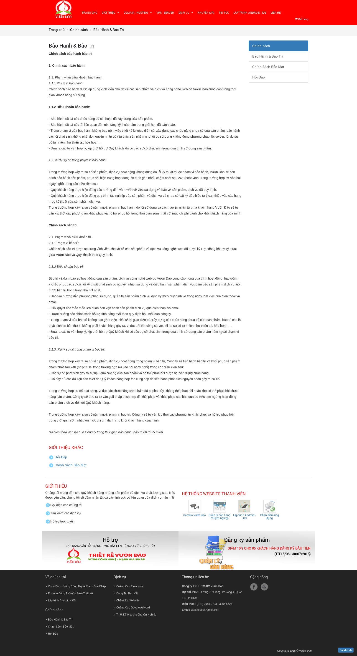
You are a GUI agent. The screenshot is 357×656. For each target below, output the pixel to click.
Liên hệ (276, 12)
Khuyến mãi (206, 12)
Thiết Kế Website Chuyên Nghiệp (136, 614)
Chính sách (261, 46)
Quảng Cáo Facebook (129, 586)
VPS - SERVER (165, 12)
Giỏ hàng (301, 19)
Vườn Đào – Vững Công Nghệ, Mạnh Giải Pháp (77, 586)
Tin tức (224, 12)
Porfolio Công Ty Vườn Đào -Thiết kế (70, 593)
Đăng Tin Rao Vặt (127, 593)
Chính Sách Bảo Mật (71, 465)
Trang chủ (89, 12)
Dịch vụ (186, 13)
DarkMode (345, 650)
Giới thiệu (111, 13)
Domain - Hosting (138, 13)
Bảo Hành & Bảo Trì (267, 56)
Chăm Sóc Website (127, 600)
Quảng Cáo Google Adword (133, 607)
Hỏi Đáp (61, 457)
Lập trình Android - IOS (250, 12)
